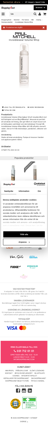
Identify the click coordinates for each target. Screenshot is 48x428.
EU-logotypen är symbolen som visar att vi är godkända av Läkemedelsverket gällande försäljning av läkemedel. (24, 312)
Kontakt (9, 373)
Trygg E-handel (37, 381)
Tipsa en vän (8, 110)
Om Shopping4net (38, 378)
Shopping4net (6, 20)
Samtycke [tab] (8, 191)
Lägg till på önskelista (13, 107)
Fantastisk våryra (11, 2)
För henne (25, 20)
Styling (38, 20)
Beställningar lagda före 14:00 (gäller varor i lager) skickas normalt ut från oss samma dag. (24, 303)
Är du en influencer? (24, 373)
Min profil (9, 371)
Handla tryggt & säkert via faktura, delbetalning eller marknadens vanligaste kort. (24, 323)
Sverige (24, 422)
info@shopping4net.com (24, 360)
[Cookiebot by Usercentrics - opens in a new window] (34, 184)
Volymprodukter (7, 22)
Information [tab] (24, 191)
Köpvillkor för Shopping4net (16, 378)
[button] (44, 14)
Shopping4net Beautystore (17, 381)
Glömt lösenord (37, 371)
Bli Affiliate (40, 373)
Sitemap (33, 418)
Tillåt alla (24, 234)
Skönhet (16, 20)
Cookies (16, 376)
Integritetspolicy (29, 376)
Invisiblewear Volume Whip (24, 22)
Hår (32, 20)
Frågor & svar (22, 371)
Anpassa (24, 242)
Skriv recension (36, 107)
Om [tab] (39, 191)
